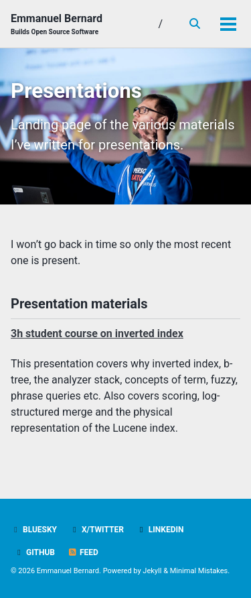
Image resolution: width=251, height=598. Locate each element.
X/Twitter (97, 529)
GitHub (34, 552)
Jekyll (152, 570)
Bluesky (34, 529)
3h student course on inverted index (97, 333)
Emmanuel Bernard (56, 24)
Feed (83, 552)
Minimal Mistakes (199, 570)
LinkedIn (160, 529)
